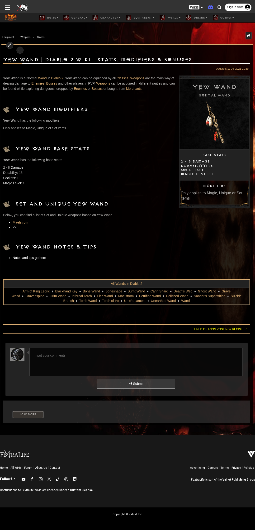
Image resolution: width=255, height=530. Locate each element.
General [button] (75, 17)
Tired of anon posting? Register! (222, 329)
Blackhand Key (66, 291)
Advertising (197, 467)
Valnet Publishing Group (238, 479)
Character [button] (106, 17)
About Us (41, 467)
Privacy (236, 467)
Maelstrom (19, 222)
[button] (196, 7)
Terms (225, 467)
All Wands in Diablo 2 (126, 284)
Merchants (128, 89)
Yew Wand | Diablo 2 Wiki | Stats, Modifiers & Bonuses (96, 60)
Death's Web (183, 291)
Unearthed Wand (163, 301)
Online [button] (196, 17)
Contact (55, 467)
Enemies (36, 83)
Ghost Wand (207, 291)
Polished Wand (177, 296)
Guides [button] (223, 17)
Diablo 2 (56, 78)
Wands (41, 37)
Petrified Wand (150, 296)
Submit (136, 384)
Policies (249, 467)
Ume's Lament (135, 301)
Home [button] (48, 17)
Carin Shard (159, 291)
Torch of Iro (110, 301)
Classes (121, 78)
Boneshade (113, 291)
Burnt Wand (136, 291)
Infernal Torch (82, 296)
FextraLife (198, 479)
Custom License (81, 490)
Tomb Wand (88, 301)
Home (4, 467)
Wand (41, 78)
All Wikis (16, 467)
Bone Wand (91, 291)
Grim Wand (58, 296)
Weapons (25, 37)
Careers (213, 467)
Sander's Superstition (209, 296)
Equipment (8, 37)
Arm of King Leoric (36, 291)
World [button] (170, 17)
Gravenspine (34, 296)
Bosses (50, 83)
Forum (28, 467)
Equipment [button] (139, 17)
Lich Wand (105, 296)
